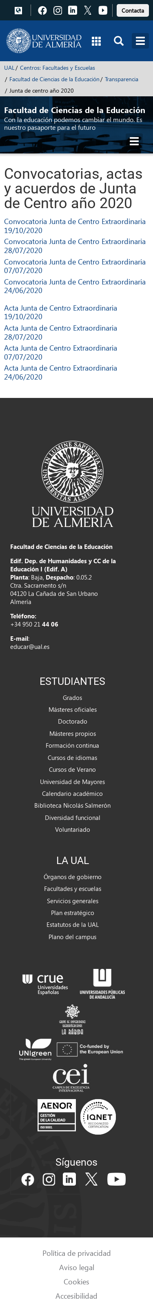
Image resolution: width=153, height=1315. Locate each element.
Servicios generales (72, 901)
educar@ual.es (29, 646)
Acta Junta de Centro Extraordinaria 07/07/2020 (60, 352)
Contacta (133, 10)
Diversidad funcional (72, 817)
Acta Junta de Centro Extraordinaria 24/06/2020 (60, 372)
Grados (72, 697)
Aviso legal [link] (76, 1267)
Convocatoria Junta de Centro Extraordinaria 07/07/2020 (75, 265)
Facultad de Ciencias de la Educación (54, 79)
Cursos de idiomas (72, 757)
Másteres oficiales (73, 709)
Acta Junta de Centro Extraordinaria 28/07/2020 (60, 332)
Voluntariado (72, 829)
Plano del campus (72, 937)
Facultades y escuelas (72, 888)
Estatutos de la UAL (73, 924)
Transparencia (121, 79)
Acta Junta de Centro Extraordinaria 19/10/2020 (60, 312)
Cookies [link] (76, 1281)
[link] (133, 9)
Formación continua (72, 745)
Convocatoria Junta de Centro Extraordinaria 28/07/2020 (75, 245)
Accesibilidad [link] (76, 1296)
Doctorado (72, 721)
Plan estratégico (72, 913)
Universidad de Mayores (72, 781)
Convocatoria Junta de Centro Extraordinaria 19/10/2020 (75, 225)
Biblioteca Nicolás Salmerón (72, 805)
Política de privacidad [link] (76, 1253)
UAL (9, 67)
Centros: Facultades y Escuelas (57, 67)
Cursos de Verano (72, 769)
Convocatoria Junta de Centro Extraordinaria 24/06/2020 (75, 285)
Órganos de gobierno (73, 877)
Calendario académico (72, 793)
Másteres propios (72, 733)
